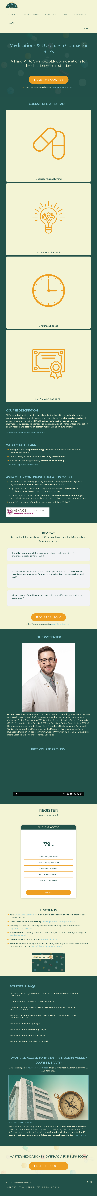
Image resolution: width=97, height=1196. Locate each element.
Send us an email (18, 935)
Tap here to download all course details (25, 433)
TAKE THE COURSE (49, 1166)
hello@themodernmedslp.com (46, 946)
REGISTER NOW (48, 617)
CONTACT (11, 1187)
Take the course (49, 79)
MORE (12, 23)
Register (48, 892)
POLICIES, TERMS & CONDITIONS (42, 1187)
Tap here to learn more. (21, 929)
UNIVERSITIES (79, 15)
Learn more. (80, 1135)
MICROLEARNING (32, 15)
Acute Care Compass (62, 87)
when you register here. (63, 922)
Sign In (85, 29)
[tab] (48, 995)
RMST (65, 15)
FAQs (21, 1187)
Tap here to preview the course (22, 465)
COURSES (14, 15)
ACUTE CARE (52, 15)
